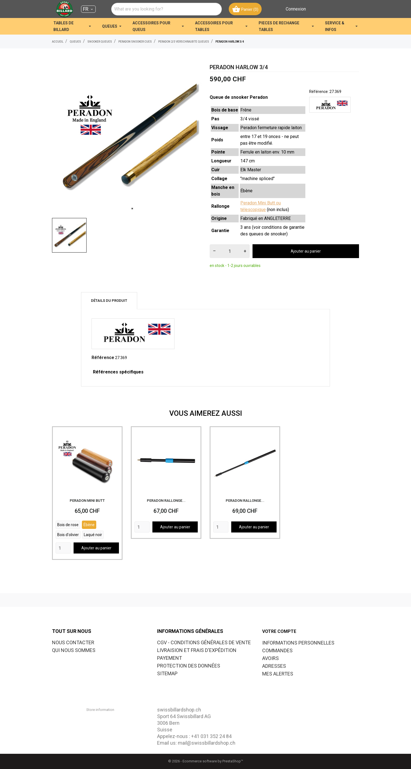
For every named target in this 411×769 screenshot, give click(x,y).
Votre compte (279, 631)
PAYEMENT (169, 658)
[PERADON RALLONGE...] (166, 461)
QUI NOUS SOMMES (73, 650)
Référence (103, 357)
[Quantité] (229, 251)
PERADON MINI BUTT (87, 500)
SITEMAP (167, 673)
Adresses (274, 666)
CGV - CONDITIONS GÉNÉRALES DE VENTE (204, 642)
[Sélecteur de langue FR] (88, 9)
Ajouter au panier (306, 251)
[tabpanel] (126, 139)
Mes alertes (277, 674)
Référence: (319, 91)
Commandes (277, 650)
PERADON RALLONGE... (166, 500)
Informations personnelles (298, 643)
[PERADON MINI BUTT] (87, 461)
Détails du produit (109, 300)
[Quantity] (63, 548)
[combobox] (166, 9)
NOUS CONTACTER (73, 642)
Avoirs (270, 658)
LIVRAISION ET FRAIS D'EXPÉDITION (196, 650)
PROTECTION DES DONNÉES (188, 666)
